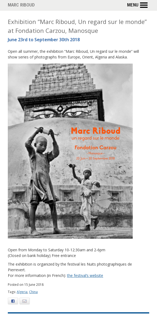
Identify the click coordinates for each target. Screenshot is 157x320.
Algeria (22, 292)
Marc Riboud (21, 5)
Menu (138, 5)
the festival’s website (85, 275)
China (33, 292)
